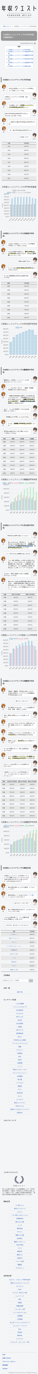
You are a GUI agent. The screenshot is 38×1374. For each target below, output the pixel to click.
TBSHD (19, 1332)
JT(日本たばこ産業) (20, 1040)
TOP (3, 1355)
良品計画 (20, 1093)
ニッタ (14, 958)
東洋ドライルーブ (14, 938)
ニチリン (13, 942)
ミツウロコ (19, 1083)
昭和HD (19, 1251)
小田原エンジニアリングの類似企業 (19, 66)
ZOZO (20, 1060)
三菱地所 (20, 1063)
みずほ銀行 (19, 1023)
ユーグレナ (19, 1099)
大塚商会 (20, 1053)
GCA (19, 1289)
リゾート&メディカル (20, 1312)
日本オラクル (20, 1106)
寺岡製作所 (14, 950)
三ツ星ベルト (14, 934)
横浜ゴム (20, 1254)
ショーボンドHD (19, 1309)
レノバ (20, 1066)
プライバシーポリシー (9, 1362)
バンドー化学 (20, 1261)
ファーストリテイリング (19, 1043)
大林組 (20, 1027)
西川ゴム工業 (14, 954)
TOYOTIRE (19, 1245)
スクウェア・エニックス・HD (19, 1342)
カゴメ (20, 1096)
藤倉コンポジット (19, 1241)
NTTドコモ (19, 1017)
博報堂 (20, 1086)
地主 (19, 1299)
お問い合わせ (6, 1358)
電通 (19, 1046)
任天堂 (20, 1020)
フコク (20, 1248)
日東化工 (20, 1258)
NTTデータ (19, 1030)
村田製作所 (19, 1033)
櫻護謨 (20, 1264)
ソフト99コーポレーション (13, 946)
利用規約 (5, 1365)
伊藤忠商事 (19, 1306)
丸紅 (19, 1329)
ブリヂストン (20, 1268)
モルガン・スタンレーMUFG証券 (19, 1279)
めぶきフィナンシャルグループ (20, 1322)
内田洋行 (20, 1112)
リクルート (19, 1050)
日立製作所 (19, 1010)
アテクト (13, 966)
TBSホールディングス (20, 1069)
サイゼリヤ (19, 1013)
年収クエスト (7, 26)
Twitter (5, 1369)
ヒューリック (20, 1296)
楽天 (19, 1056)
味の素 (20, 1079)
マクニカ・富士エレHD (19, 1292)
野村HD (19, 1335)
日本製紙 (20, 1076)
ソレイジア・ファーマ (20, 1326)
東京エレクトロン (19, 1102)
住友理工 (20, 1238)
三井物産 (20, 1319)
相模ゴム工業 (14, 970)
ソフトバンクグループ (20, 1007)
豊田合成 (13, 962)
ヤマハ (20, 1089)
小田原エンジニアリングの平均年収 (19, 49)
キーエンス (19, 1286)
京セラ (20, 1036)
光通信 (20, 1302)
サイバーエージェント (20, 1073)
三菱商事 (20, 1316)
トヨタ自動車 (20, 1003)
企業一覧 (20, 992)
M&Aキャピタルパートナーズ (19, 1109)
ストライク (19, 1339)
